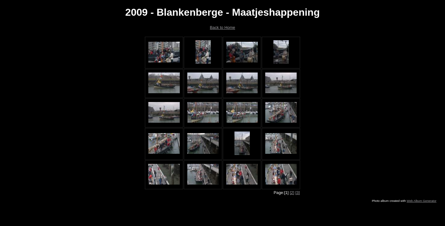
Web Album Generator (422, 200)
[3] (297, 192)
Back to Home (222, 27)
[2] (292, 192)
